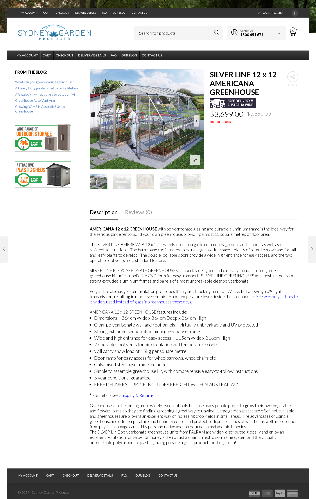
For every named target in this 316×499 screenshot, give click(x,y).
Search (217, 32)
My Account (29, 12)
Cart (46, 12)
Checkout (62, 12)
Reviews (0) (138, 212)
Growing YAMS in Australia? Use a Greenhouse (40, 109)
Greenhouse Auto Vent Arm (35, 100)
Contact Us (139, 12)
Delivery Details (85, 12)
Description (104, 212)
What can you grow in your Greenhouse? (44, 82)
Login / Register (272, 12)
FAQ (104, 12)
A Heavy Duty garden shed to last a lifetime (46, 88)
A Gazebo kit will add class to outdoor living (47, 94)
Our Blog (119, 12)
